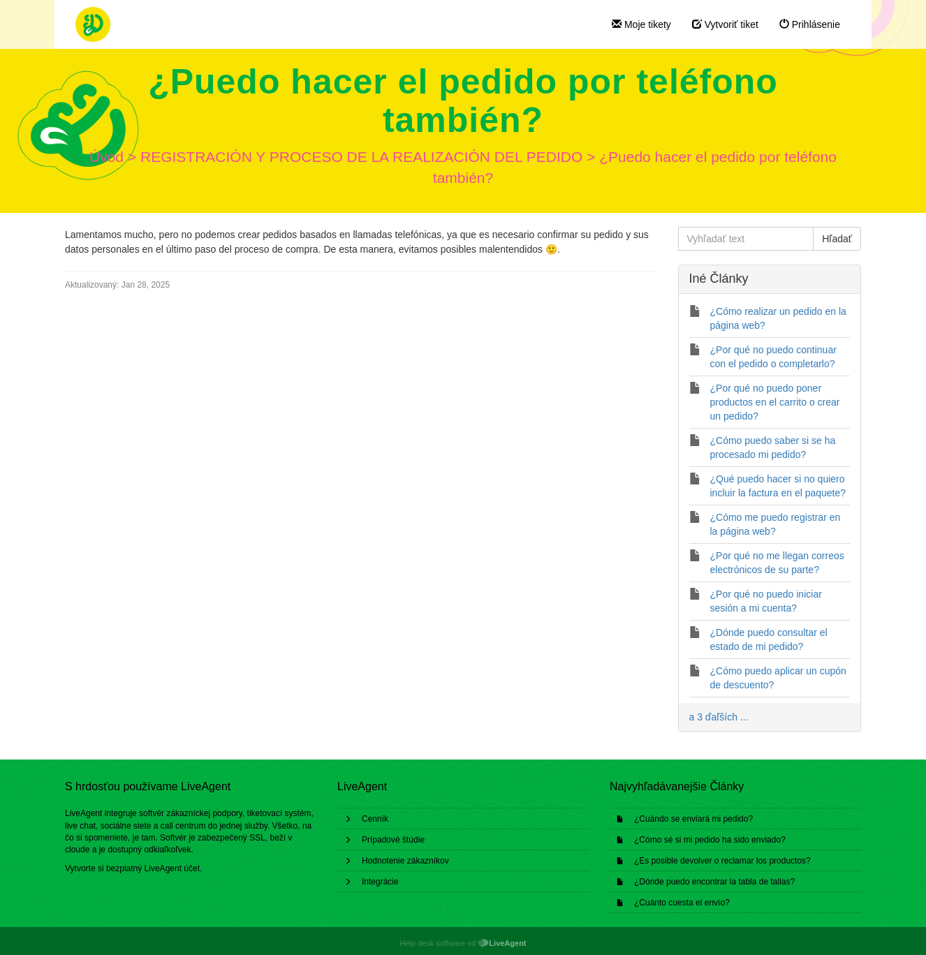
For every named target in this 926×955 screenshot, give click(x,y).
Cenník (375, 819)
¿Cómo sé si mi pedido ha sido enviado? (710, 840)
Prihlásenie (809, 24)
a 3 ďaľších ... (719, 717)
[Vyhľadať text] (746, 239)
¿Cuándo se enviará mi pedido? (693, 819)
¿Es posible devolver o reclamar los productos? (722, 861)
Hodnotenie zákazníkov (405, 861)
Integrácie (380, 882)
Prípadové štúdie (393, 840)
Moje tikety (641, 24)
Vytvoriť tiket (725, 24)
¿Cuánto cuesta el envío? (682, 903)
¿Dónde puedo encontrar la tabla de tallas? (714, 882)
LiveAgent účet (172, 868)
